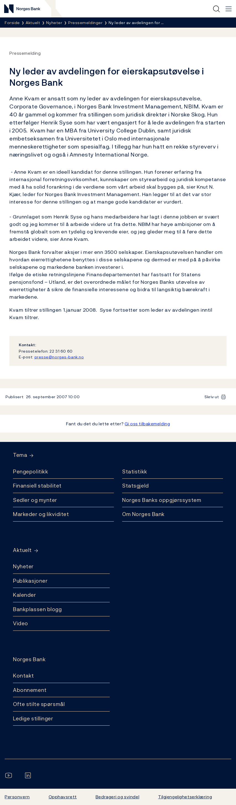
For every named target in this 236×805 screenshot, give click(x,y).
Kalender (24, 595)
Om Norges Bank (143, 514)
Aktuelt (22, 550)
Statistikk (134, 471)
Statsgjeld (135, 485)
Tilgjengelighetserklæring (185, 796)
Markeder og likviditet (41, 514)
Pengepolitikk (30, 471)
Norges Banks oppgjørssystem (161, 500)
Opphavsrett (63, 796)
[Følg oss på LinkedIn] (29, 775)
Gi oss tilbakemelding (147, 423)
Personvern (17, 796)
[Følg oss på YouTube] (10, 775)
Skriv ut (211, 397)
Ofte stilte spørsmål (39, 704)
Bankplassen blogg (37, 609)
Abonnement (30, 690)
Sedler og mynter (35, 500)
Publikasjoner (30, 581)
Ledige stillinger (33, 718)
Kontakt (23, 675)
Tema (20, 455)
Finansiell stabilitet (37, 485)
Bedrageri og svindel (117, 796)
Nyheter (23, 566)
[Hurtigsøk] (216, 9)
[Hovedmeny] (228, 9)
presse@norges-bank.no (59, 357)
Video (20, 623)
